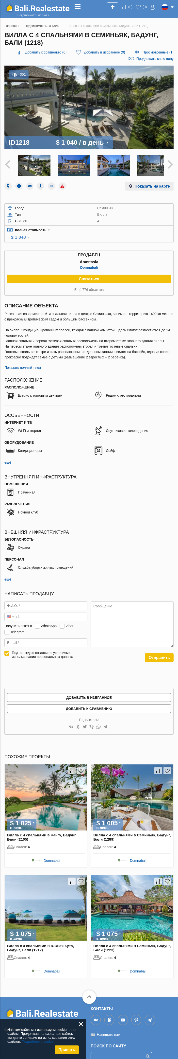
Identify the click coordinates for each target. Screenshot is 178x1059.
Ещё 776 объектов (89, 281)
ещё (7, 454)
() (130, 7)
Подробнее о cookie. (38, 1041)
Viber (69, 617)
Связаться (89, 270)
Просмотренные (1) (158, 52)
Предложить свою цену (155, 59)
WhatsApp (49, 617)
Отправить (159, 649)
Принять (66, 1050)
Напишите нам (108, 1026)
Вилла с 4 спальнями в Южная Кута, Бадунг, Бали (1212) (40, 939)
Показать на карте (152, 185)
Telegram (17, 624)
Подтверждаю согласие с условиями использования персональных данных (42, 646)
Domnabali (89, 259)
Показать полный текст (22, 359)
